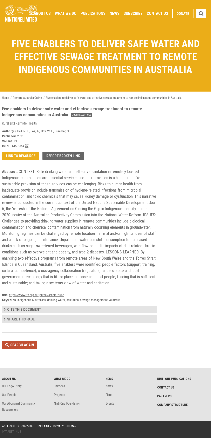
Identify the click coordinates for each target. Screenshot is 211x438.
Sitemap (71, 426)
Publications (93, 13)
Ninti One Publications (174, 379)
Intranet (8, 431)
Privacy (58, 426)
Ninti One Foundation (67, 403)
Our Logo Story (12, 386)
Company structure (172, 405)
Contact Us (157, 13)
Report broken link (63, 156)
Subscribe (133, 13)
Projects (59, 395)
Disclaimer (44, 426)
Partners (164, 396)
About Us (42, 13)
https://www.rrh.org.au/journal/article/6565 (36, 295)
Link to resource (20, 156)
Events (110, 403)
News (115, 13)
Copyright (28, 426)
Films (109, 395)
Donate (183, 13)
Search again (22, 345)
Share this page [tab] (21, 319)
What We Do (65, 13)
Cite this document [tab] (24, 309)
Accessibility (10, 426)
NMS (18, 431)
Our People (9, 395)
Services (59, 386)
